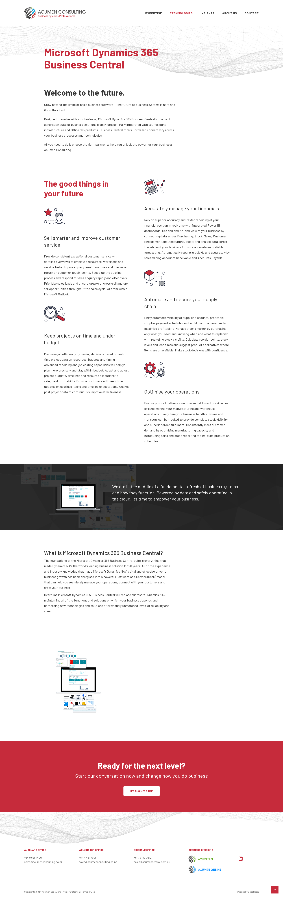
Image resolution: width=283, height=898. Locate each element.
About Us (229, 13)
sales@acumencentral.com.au (152, 861)
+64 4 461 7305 (88, 857)
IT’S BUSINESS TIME (141, 790)
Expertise (153, 13)
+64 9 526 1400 (33, 857)
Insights (207, 13)
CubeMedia (253, 891)
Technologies (181, 13)
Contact (252, 13)
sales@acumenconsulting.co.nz (43, 861)
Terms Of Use (88, 891)
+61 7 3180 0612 (142, 857)
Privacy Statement (71, 891)
